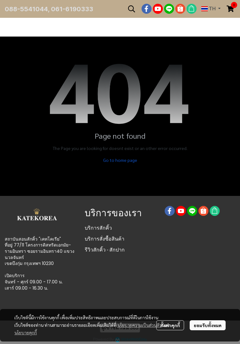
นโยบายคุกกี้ (25, 332)
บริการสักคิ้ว (98, 228)
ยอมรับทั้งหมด (208, 325)
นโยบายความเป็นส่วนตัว (140, 325)
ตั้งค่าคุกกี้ (170, 325)
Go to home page (120, 160)
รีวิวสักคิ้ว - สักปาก (105, 250)
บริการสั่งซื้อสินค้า (104, 239)
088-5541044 (26, 9)
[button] (131, 8)
